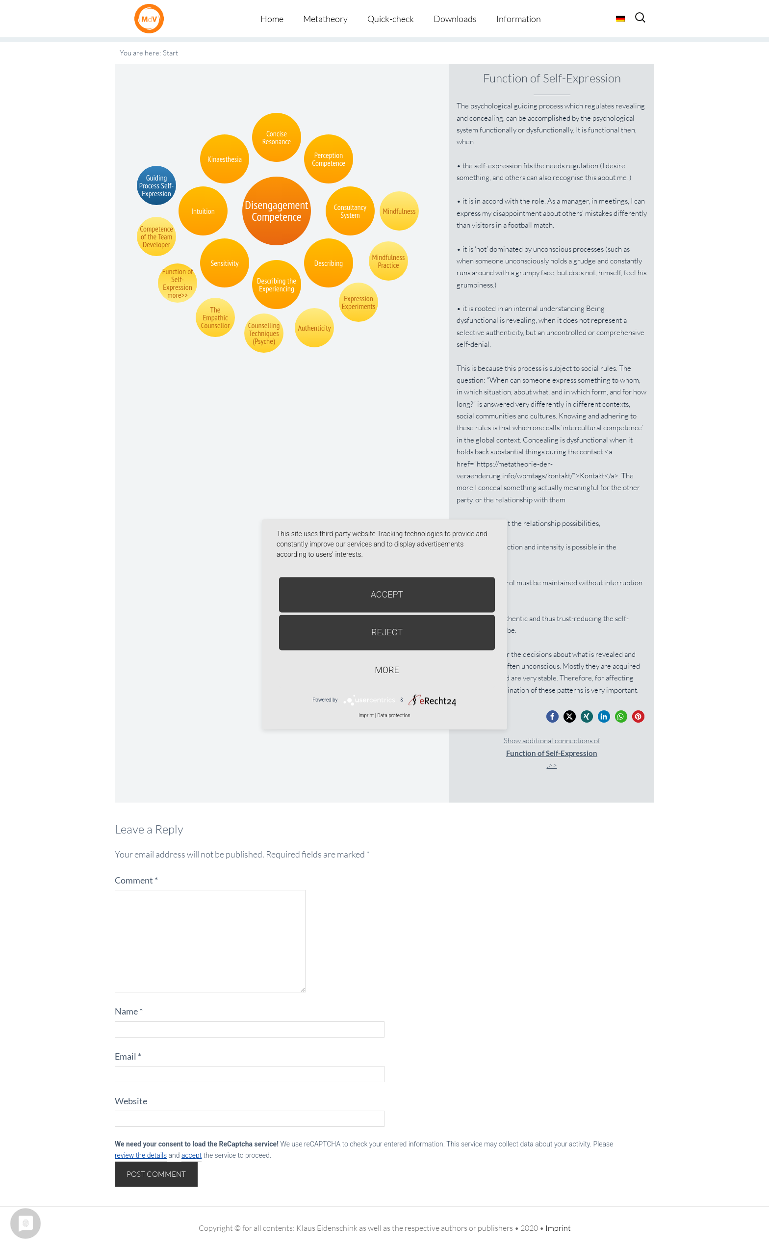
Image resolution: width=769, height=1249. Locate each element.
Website (131, 1100)
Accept (387, 594)
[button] (552, 716)
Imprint (558, 1228)
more (387, 670)
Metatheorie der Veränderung (151, 18)
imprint (366, 715)
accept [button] (191, 1155)
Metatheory (325, 18)
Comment (136, 880)
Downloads (455, 18)
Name (129, 1011)
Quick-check (390, 18)
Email (128, 1056)
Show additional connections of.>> (552, 753)
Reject (387, 632)
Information (518, 18)
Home (271, 18)
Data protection (393, 715)
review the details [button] (141, 1155)
